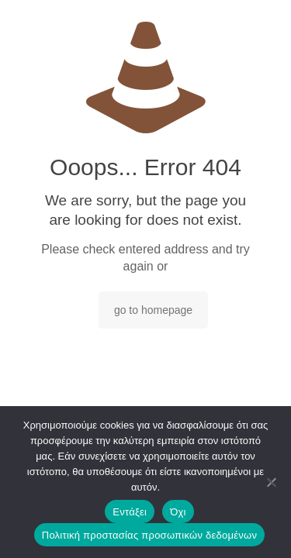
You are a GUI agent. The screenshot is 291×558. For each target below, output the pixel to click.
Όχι (178, 512)
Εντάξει (130, 512)
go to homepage (153, 310)
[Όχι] (271, 482)
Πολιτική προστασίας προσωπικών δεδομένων (150, 535)
